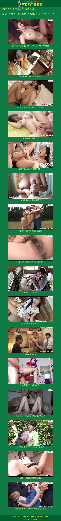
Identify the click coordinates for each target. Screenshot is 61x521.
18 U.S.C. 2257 (29, 517)
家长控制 (47, 517)
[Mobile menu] (2, 3)
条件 (19, 517)
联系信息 (13, 517)
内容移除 (39, 517)
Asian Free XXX (48, 14)
